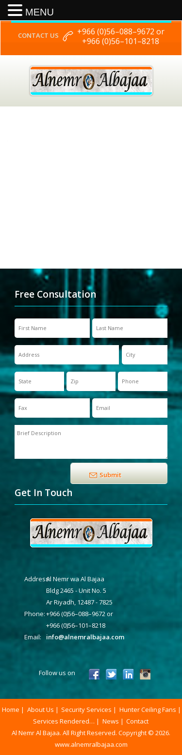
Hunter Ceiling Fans (147, 709)
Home (10, 709)
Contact (137, 721)
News (110, 721)
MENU (39, 12)
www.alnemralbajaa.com (91, 744)
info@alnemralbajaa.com (85, 637)
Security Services (86, 709)
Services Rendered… (64, 721)
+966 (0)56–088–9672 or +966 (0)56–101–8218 (121, 36)
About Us (40, 709)
